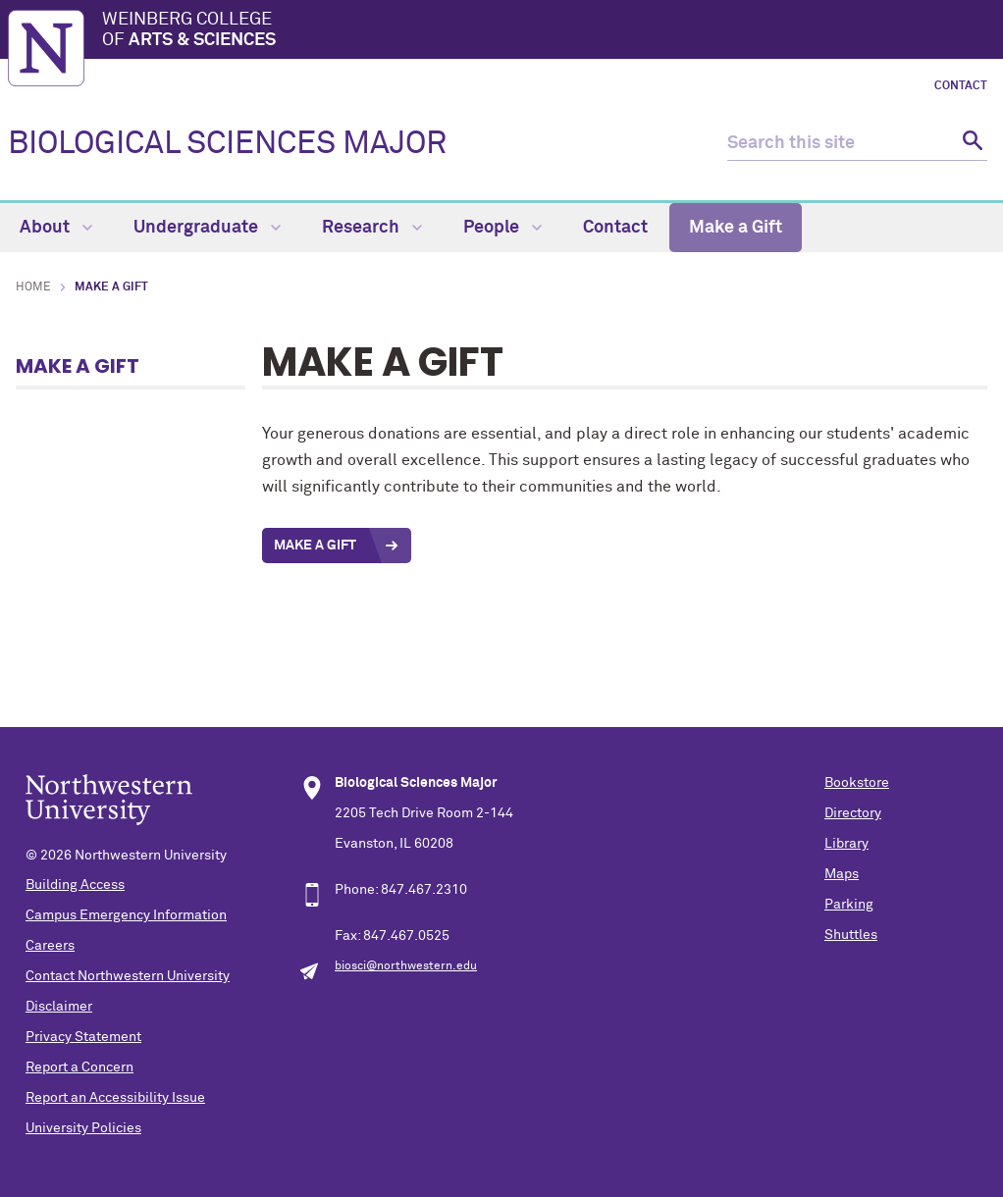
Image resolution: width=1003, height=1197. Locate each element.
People (502, 227)
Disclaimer (59, 1007)
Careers (50, 946)
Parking (848, 904)
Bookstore (856, 783)
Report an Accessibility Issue (115, 1098)
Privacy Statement (83, 1037)
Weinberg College (548, 31)
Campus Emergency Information (126, 915)
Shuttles (850, 935)
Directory (852, 813)
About (56, 227)
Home (33, 287)
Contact (960, 86)
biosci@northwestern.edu (406, 966)
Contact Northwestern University (128, 976)
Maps (841, 874)
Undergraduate (207, 227)
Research (372, 227)
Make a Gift (735, 227)
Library (846, 844)
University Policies (83, 1128)
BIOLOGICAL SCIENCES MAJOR (227, 144)
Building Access (75, 885)
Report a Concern (79, 1067)
